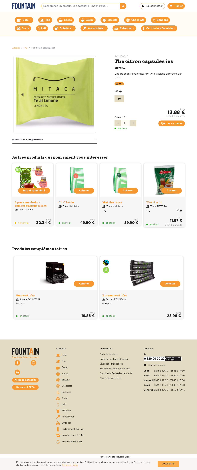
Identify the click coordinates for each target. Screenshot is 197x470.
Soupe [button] (87, 20)
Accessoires (65, 417)
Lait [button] (42, 28)
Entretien (63, 423)
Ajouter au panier (171, 123)
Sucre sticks (25, 295)
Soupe (62, 373)
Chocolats (64, 386)
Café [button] (23, 20)
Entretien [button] (123, 28)
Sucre (62, 398)
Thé (25, 48)
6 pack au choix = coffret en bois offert (31, 204)
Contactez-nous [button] (156, 365)
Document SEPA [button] (25, 387)
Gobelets (63, 410)
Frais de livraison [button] (108, 354)
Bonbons (63, 392)
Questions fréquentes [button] (111, 364)
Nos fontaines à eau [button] (69, 441)
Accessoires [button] (93, 28)
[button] (152, 6)
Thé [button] (45, 20)
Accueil (16, 48)
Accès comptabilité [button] (25, 380)
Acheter (84, 190)
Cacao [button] (65, 20)
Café (61, 355)
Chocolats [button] (135, 20)
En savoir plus (70, 465)
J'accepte (168, 464)
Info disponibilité (34, 190)
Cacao (62, 367)
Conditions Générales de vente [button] (116, 373)
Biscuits (63, 380)
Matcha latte (112, 202)
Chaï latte (66, 202)
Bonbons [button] (160, 20)
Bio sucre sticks (114, 295)
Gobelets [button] (63, 28)
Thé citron (154, 202)
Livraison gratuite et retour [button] (114, 359)
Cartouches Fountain (69, 429)
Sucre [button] (23, 28)
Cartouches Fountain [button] (158, 28)
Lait (61, 404)
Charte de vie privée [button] (110, 378)
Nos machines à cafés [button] (70, 435)
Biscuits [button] (110, 20)
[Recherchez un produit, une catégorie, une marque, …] (80, 6)
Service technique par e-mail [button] (115, 369)
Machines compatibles (27, 139)
